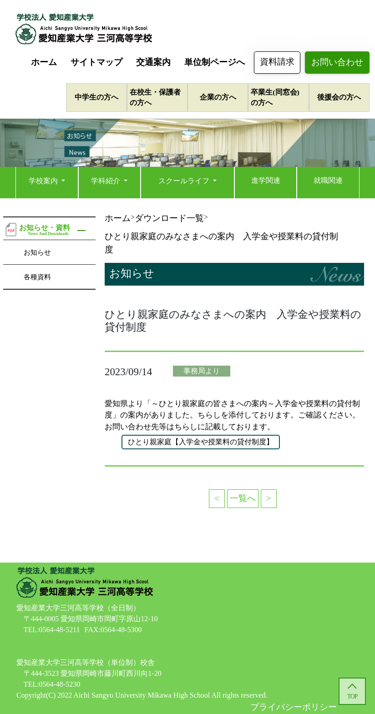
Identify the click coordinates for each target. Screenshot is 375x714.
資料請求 (277, 61)
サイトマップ (96, 62)
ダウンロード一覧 (169, 218)
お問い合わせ (337, 62)
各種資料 (37, 277)
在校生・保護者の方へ (155, 97)
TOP (352, 696)
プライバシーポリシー (293, 707)
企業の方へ (218, 97)
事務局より (201, 371)
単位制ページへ (214, 62)
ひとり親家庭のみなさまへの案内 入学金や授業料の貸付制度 (221, 242)
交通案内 (153, 62)
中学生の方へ (96, 97)
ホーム (44, 62)
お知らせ (37, 252)
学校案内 (44, 181)
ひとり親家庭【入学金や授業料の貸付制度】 (201, 442)
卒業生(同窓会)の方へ (275, 97)
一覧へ (243, 498)
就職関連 (328, 180)
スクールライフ (184, 181)
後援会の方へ (339, 97)
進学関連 (265, 180)
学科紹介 (106, 181)
